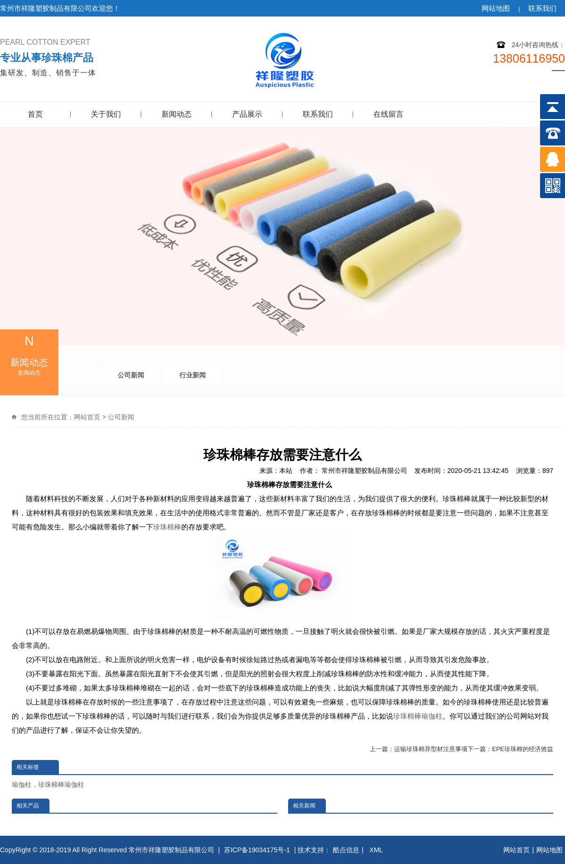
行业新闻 (192, 375)
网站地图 (496, 8)
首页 (35, 114)
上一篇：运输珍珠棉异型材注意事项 (419, 748)
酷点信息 (346, 850)
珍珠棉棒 (167, 527)
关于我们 (106, 114)
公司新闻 (131, 375)
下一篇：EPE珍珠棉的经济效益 (510, 748)
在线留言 (388, 114)
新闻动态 (176, 114)
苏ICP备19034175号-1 (257, 850)
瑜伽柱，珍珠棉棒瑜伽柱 (48, 784)
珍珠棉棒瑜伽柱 (418, 716)
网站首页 (87, 417)
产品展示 (247, 114)
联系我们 (542, 8)
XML (377, 850)
